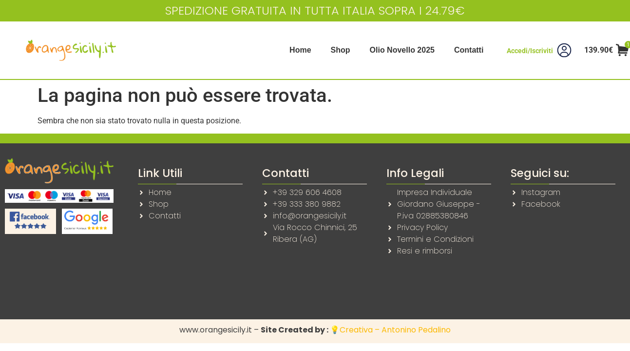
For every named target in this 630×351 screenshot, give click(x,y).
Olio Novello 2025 (402, 50)
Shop (340, 50)
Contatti (468, 50)
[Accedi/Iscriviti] (564, 50)
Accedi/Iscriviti (530, 51)
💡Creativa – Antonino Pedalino (390, 329)
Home (300, 50)
